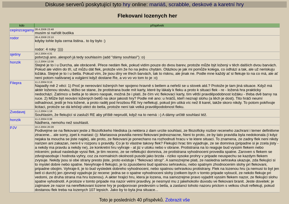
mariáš (157, 4)
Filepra (15, 83)
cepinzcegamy (22, 30)
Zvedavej (17, 112)
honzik (15, 62)
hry (126, 4)
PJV (13, 128)
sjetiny (15, 54)
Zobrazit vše (177, 200)
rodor (14, 38)
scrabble (178, 4)
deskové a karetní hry (218, 4)
